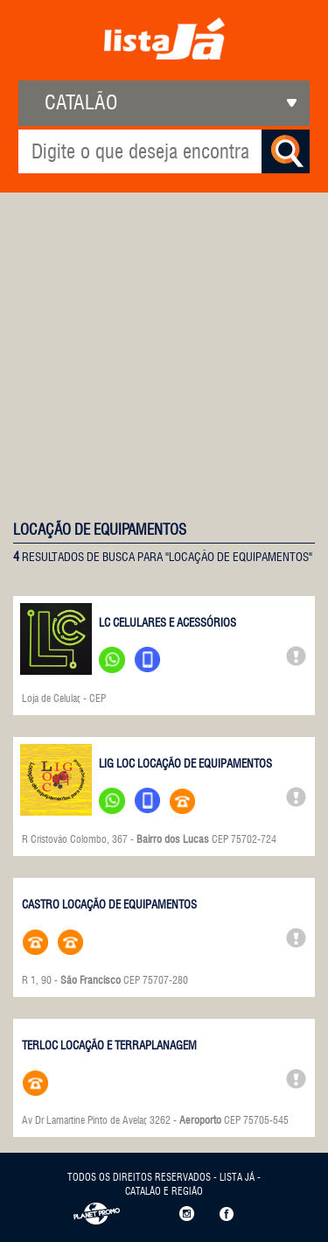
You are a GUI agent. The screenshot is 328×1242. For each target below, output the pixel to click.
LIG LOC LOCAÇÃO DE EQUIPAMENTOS (185, 763)
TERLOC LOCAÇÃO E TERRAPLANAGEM (109, 1045)
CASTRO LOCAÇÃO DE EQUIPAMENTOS (109, 904)
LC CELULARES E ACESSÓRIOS (167, 622)
